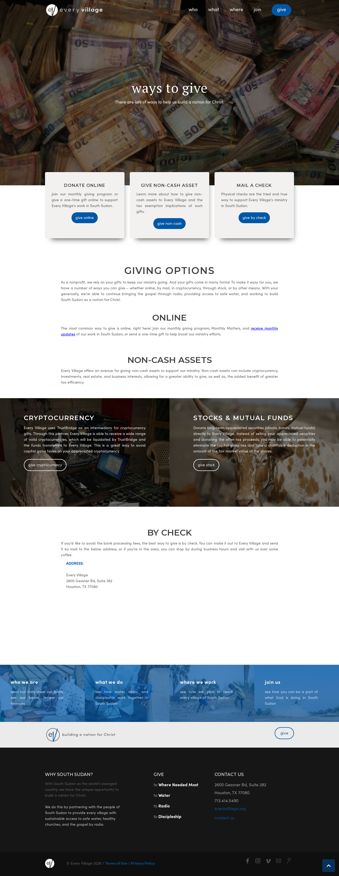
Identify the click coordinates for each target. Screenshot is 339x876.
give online (84, 217)
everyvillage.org (230, 808)
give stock (206, 464)
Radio (164, 805)
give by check (254, 217)
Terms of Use (116, 863)
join (257, 9)
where (236, 9)
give (281, 9)
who (193, 9)
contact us (224, 817)
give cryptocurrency (45, 464)
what (213, 9)
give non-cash (169, 223)
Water (164, 795)
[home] (74, 8)
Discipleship (169, 816)
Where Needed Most (178, 784)
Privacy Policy (142, 863)
